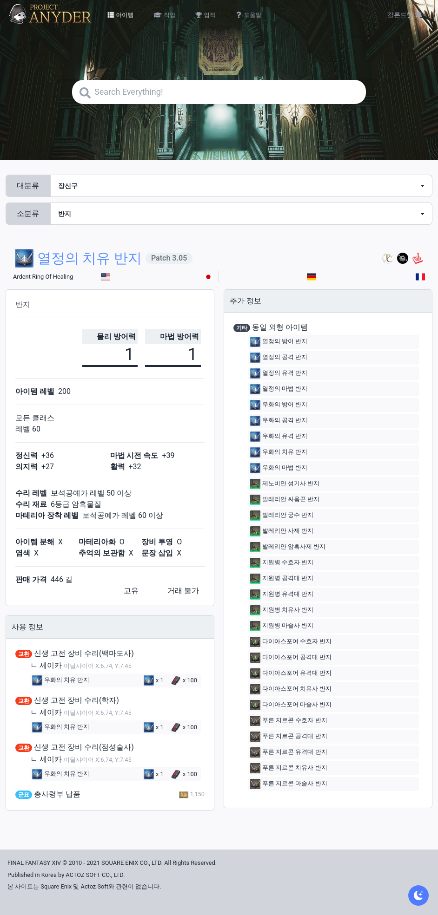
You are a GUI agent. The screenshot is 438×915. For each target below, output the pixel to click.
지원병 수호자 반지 (281, 563)
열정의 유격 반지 (278, 373)
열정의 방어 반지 (278, 342)
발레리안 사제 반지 (281, 531)
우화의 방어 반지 (278, 405)
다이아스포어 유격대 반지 (291, 673)
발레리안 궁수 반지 (281, 515)
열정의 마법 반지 (278, 389)
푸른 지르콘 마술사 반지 (288, 784)
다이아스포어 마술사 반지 (291, 705)
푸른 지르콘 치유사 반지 (288, 768)
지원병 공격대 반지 (281, 579)
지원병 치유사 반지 (281, 610)
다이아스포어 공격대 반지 (291, 658)
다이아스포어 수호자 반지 (291, 642)
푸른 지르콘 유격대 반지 (288, 752)
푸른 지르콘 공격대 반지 (288, 737)
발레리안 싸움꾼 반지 (284, 500)
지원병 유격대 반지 (281, 594)
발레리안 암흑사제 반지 (287, 547)
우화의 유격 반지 (278, 436)
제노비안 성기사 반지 (284, 484)
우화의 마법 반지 (278, 468)
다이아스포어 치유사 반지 (291, 689)
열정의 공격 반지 (278, 358)
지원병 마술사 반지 (281, 626)
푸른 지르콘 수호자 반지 (288, 721)
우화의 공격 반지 (278, 421)
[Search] (219, 92)
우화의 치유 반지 (60, 680)
